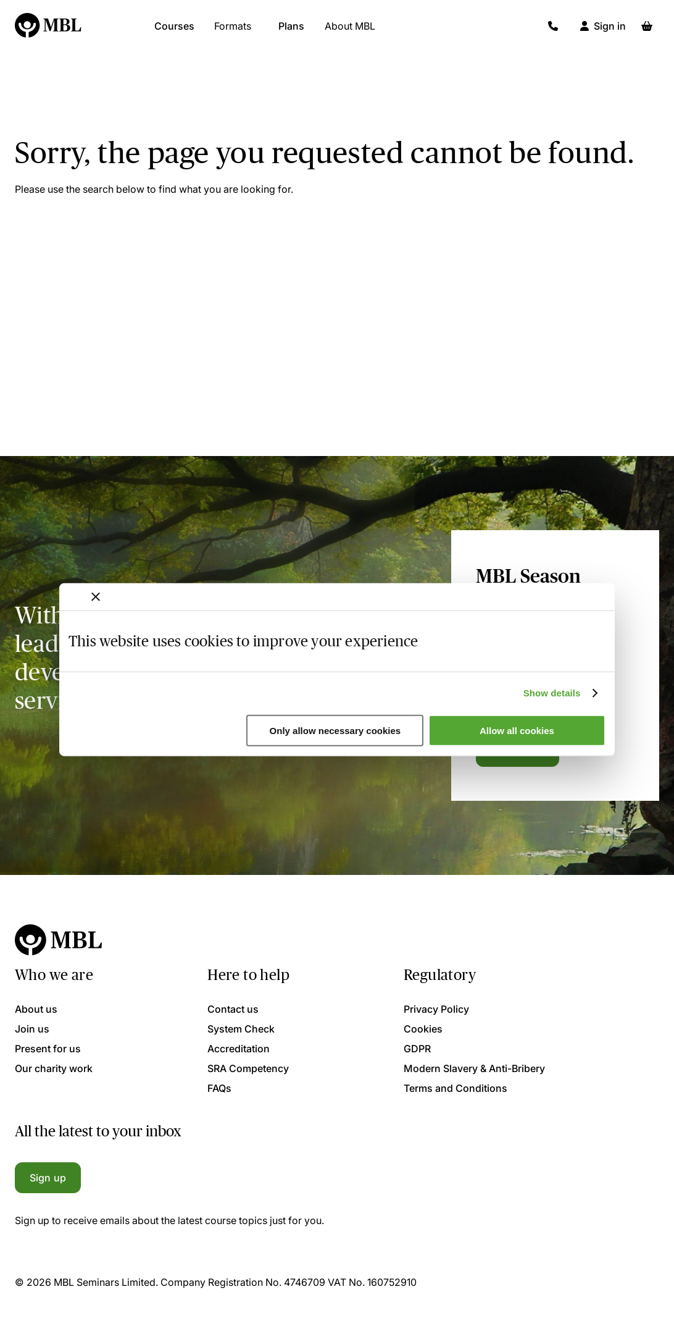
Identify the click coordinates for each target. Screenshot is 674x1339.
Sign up (48, 1178)
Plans (291, 31)
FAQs (219, 1088)
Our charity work (54, 1068)
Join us (32, 1029)
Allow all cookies (517, 730)
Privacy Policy (436, 1009)
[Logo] (49, 31)
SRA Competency (248, 1068)
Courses (174, 31)
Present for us (48, 1048)
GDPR (417, 1048)
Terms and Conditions (455, 1088)
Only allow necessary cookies (335, 730)
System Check (241, 1029)
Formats (232, 31)
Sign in (610, 31)
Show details (552, 693)
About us (36, 1009)
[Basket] (646, 31)
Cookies (423, 1029)
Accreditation (238, 1048)
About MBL (350, 31)
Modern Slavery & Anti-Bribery (474, 1068)
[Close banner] (95, 596)
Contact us (233, 1009)
